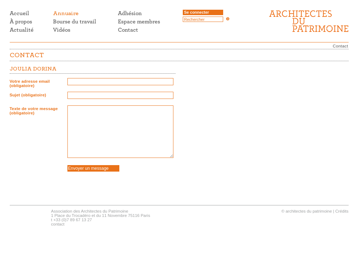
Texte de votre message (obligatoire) (34, 110)
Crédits (341, 211)
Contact (340, 46)
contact (58, 224)
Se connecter (196, 12)
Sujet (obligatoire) (28, 95)
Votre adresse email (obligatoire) (30, 83)
